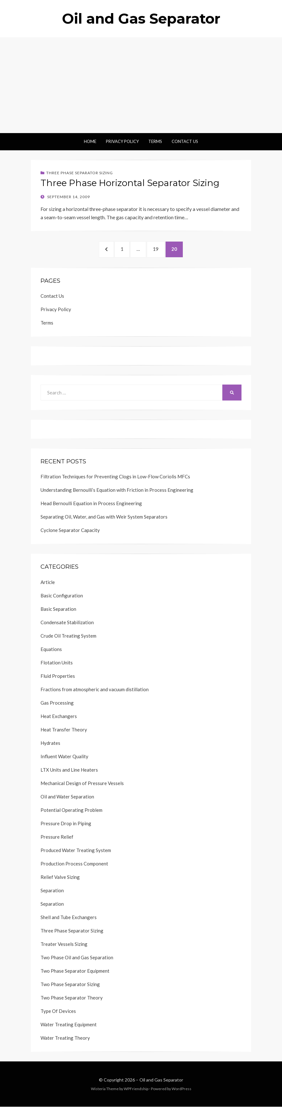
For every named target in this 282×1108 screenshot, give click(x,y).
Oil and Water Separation (67, 798)
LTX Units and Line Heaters (69, 771)
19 (160, 249)
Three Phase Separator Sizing (79, 172)
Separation (52, 892)
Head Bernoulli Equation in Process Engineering (91, 504)
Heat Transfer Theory (64, 731)
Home (90, 141)
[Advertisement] (141, 85)
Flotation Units (57, 664)
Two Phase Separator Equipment (75, 972)
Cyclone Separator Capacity (70, 531)
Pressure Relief (57, 838)
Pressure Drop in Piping (66, 824)
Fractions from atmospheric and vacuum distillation (95, 690)
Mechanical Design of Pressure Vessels (82, 784)
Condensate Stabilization (67, 623)
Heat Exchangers (59, 717)
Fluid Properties (58, 677)
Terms (155, 141)
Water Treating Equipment (69, 1026)
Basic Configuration (62, 597)
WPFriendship (136, 1090)
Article (48, 583)
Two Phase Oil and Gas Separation (77, 959)
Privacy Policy (122, 141)
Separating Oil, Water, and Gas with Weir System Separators (104, 518)
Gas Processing (57, 704)
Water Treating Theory (65, 1039)
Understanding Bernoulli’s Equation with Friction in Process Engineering (117, 491)
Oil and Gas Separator (141, 18)
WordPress (181, 1090)
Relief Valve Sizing (60, 878)
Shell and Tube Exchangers (69, 918)
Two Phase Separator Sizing (70, 985)
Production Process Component (74, 865)
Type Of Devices (58, 1012)
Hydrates (50, 744)
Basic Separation (58, 610)
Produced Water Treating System (76, 851)
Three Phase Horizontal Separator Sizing (130, 182)
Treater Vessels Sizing (64, 945)
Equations (51, 650)
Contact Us (185, 141)
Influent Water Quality (64, 757)
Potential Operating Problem (71, 811)
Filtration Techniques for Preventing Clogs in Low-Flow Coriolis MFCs (115, 478)
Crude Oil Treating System (68, 637)
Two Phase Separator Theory (72, 999)
